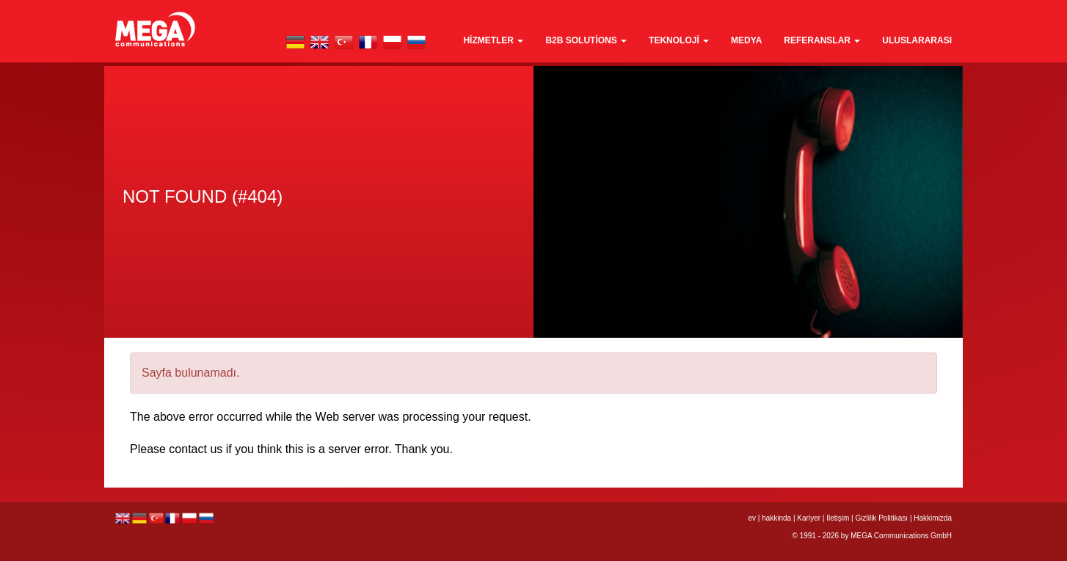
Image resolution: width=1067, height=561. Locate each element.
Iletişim (837, 518)
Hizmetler (493, 40)
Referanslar (822, 40)
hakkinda (776, 518)
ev (752, 518)
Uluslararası (917, 40)
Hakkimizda (933, 518)
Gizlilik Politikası (881, 518)
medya (746, 40)
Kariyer (808, 518)
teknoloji (679, 40)
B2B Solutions (586, 40)
